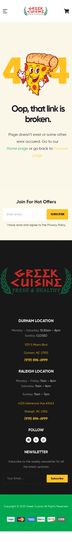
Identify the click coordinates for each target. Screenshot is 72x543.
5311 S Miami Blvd (36, 344)
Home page (17, 149)
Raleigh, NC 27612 (36, 411)
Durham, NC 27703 (36, 352)
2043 (50, 403)
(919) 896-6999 (36, 360)
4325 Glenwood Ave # (32, 403)
